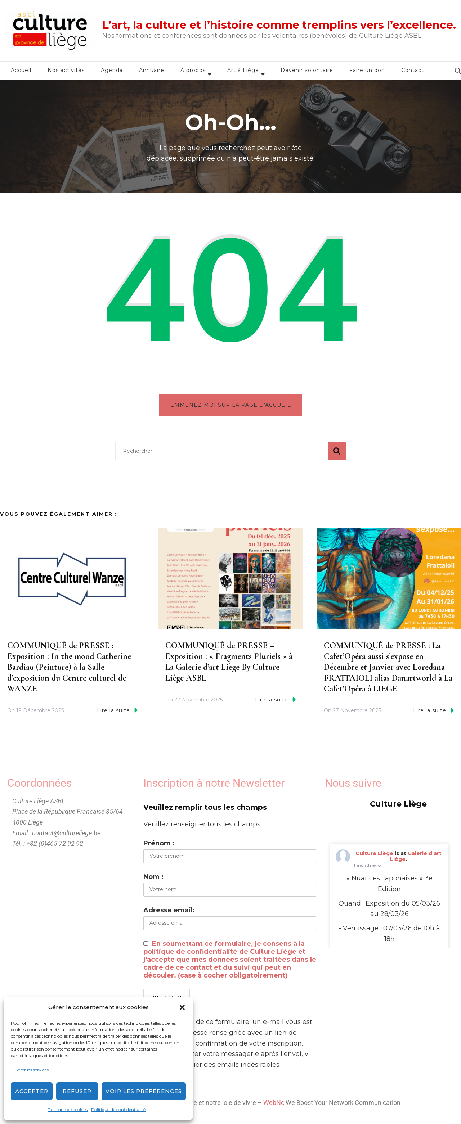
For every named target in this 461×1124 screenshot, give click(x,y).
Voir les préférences (144, 1091)
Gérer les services (31, 1070)
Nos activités (66, 70)
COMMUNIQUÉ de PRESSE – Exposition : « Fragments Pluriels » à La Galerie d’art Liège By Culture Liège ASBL (228, 665)
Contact (412, 70)
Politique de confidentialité (118, 1109)
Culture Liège (374, 856)
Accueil (21, 70)
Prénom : (159, 846)
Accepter (31, 1091)
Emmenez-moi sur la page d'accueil (230, 405)
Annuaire (151, 70)
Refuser (77, 1091)
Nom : (153, 880)
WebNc (273, 1105)
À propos (193, 70)
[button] (182, 1007)
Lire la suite (117, 713)
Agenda (112, 70)
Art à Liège (243, 70)
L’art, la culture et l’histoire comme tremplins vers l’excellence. (279, 25)
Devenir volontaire (307, 70)
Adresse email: (169, 913)
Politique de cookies (68, 1109)
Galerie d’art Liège (416, 859)
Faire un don (367, 70)
